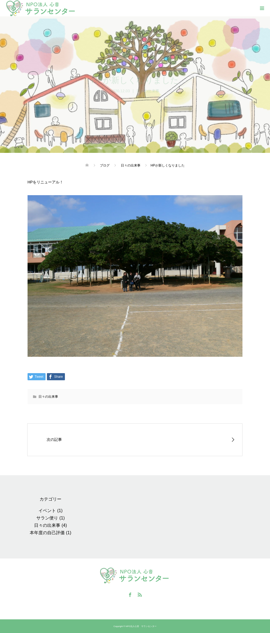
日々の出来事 (147, 91)
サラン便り (47, 518)
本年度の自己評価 (47, 532)
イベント (47, 510)
